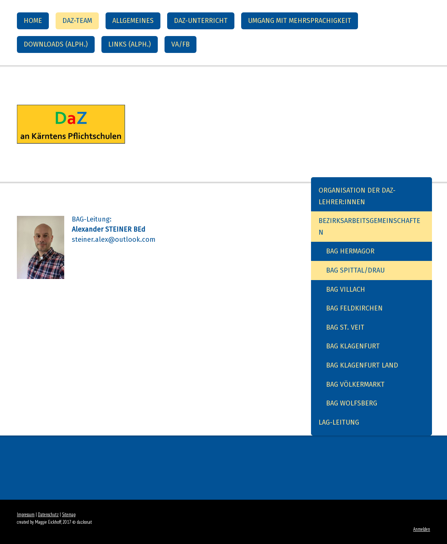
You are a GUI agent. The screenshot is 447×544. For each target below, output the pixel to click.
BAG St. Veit (345, 327)
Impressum (26, 514)
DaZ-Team (77, 21)
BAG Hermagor (350, 251)
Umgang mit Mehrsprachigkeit (299, 21)
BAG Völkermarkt (355, 384)
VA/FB (180, 44)
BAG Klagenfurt (353, 346)
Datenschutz (48, 514)
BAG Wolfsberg (351, 403)
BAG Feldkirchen (354, 308)
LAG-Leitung (339, 422)
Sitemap (69, 514)
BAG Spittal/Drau (355, 270)
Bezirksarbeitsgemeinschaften (369, 227)
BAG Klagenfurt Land (362, 365)
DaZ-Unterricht (201, 21)
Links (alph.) (129, 44)
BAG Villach (345, 289)
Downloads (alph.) (56, 44)
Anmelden (421, 529)
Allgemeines (133, 21)
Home (33, 21)
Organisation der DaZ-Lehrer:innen (357, 196)
